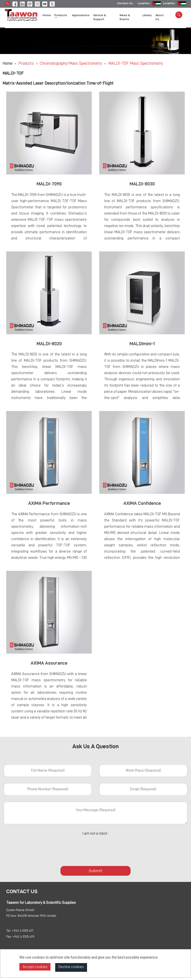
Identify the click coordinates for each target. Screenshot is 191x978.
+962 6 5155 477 (23, 930)
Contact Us (125, 3)
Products (26, 63)
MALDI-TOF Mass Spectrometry (135, 63)
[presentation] (95, 848)
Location (144, 3)
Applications (81, 15)
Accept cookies (35, 967)
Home (47, 15)
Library (147, 15)
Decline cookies (71, 967)
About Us (159, 17)
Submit (95, 870)
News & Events (125, 17)
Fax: (9, 936)
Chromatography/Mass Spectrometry (71, 63)
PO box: (11, 915)
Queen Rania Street (20, 910)
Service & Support (99, 17)
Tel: (8, 930)
